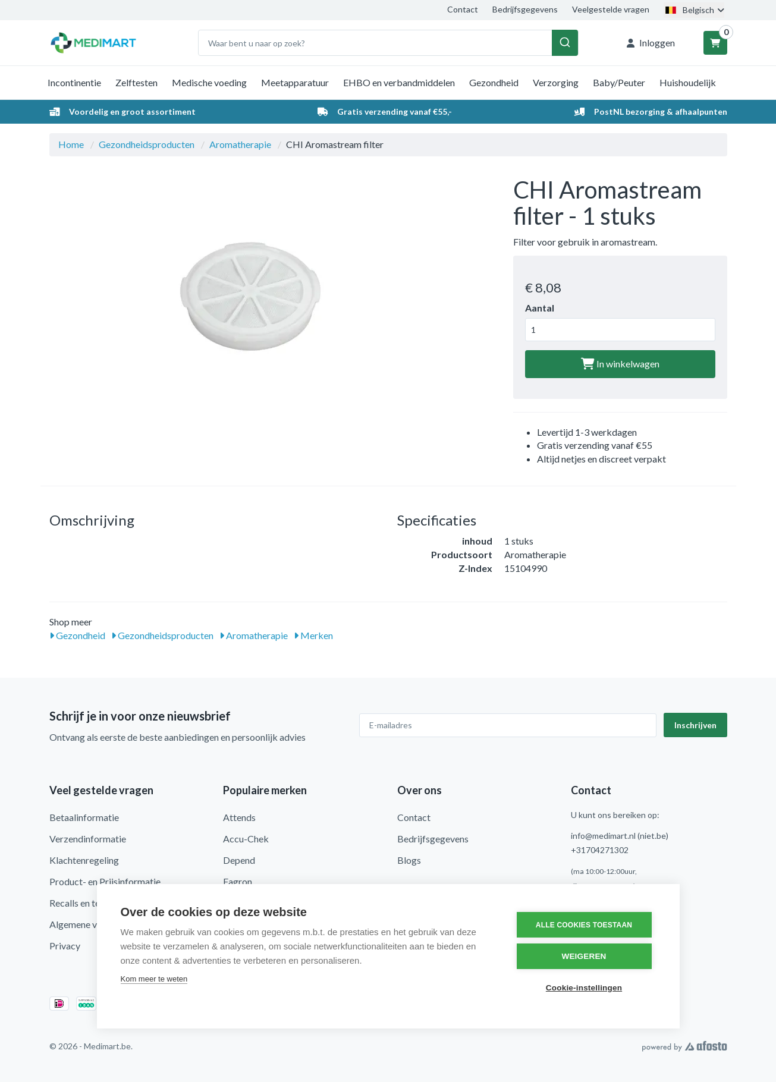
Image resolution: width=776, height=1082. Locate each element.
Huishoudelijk (687, 82)
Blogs (409, 860)
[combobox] (388, 43)
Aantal (539, 307)
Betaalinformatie (84, 817)
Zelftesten (136, 82)
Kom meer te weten (154, 978)
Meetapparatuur (295, 82)
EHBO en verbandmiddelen (399, 82)
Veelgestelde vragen (610, 9)
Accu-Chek (246, 838)
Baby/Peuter (619, 82)
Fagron (237, 881)
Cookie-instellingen (584, 987)
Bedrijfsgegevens (525, 9)
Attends (239, 817)
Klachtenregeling (84, 860)
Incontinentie (74, 82)
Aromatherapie (240, 144)
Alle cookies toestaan (584, 925)
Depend (239, 860)
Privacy (64, 945)
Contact (462, 9)
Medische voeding (209, 82)
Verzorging (556, 82)
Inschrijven (695, 725)
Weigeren (583, 956)
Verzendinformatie (87, 838)
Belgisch (694, 10)
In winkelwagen (620, 363)
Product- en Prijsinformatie (105, 881)
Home (71, 144)
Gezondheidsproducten (146, 144)
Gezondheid (494, 82)
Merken (313, 635)
